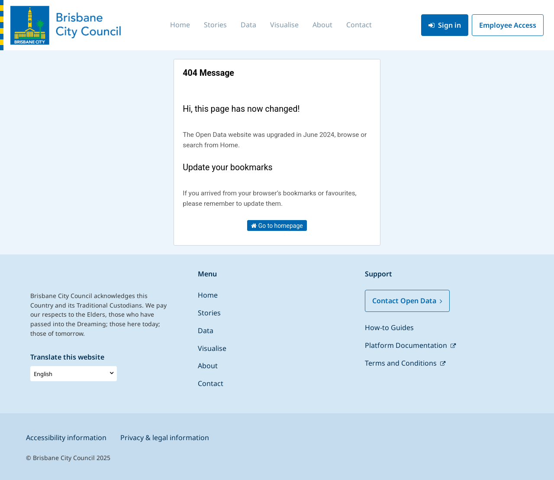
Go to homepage (277, 225)
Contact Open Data (407, 300)
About (322, 24)
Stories (215, 24)
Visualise (284, 24)
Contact (359, 24)
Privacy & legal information (164, 437)
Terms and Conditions (401, 363)
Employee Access (507, 25)
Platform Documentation (407, 345)
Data (248, 24)
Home (180, 24)
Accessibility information (66, 437)
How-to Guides (389, 327)
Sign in (444, 25)
